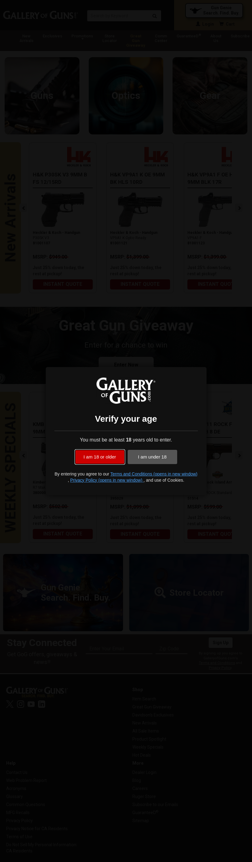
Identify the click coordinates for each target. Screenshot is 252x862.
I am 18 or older (99, 456)
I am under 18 (152, 456)
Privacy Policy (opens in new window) (106, 480)
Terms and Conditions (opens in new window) (154, 473)
